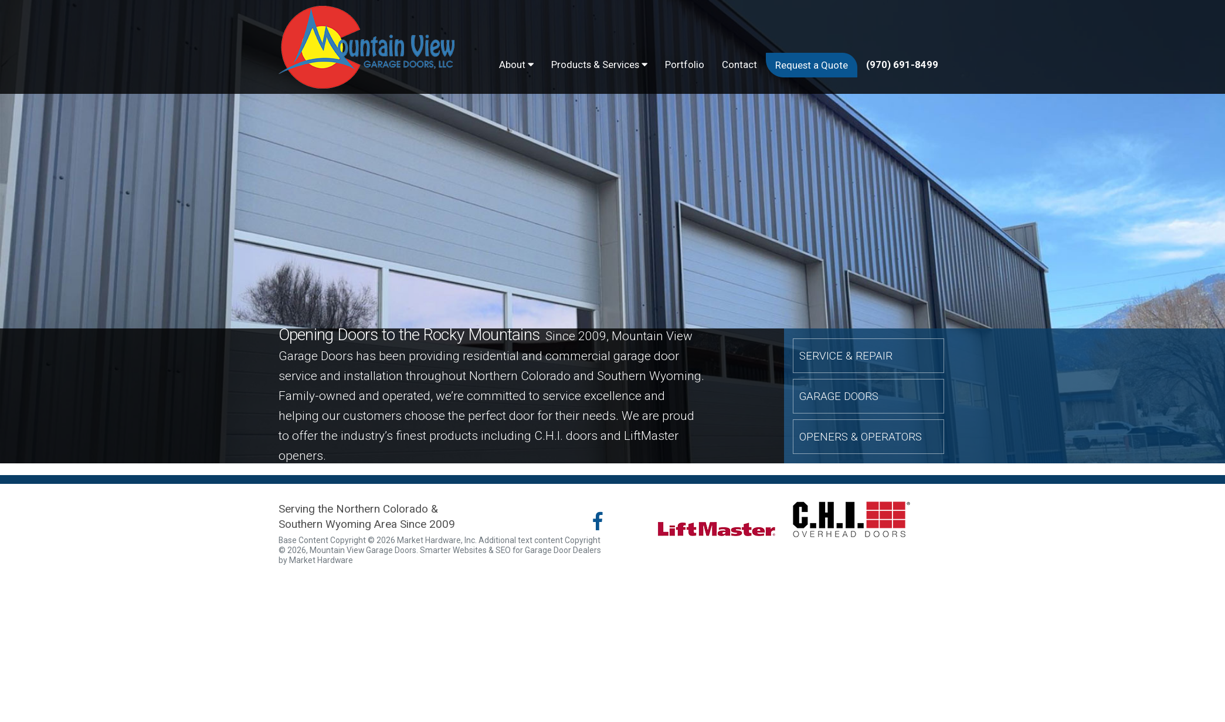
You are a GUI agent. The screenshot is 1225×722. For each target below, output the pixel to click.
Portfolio (684, 64)
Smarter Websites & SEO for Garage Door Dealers (510, 550)
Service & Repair (846, 355)
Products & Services (599, 64)
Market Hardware (321, 560)
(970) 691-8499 (902, 64)
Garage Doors (838, 395)
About (516, 64)
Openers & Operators (860, 435)
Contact (739, 64)
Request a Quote (811, 65)
